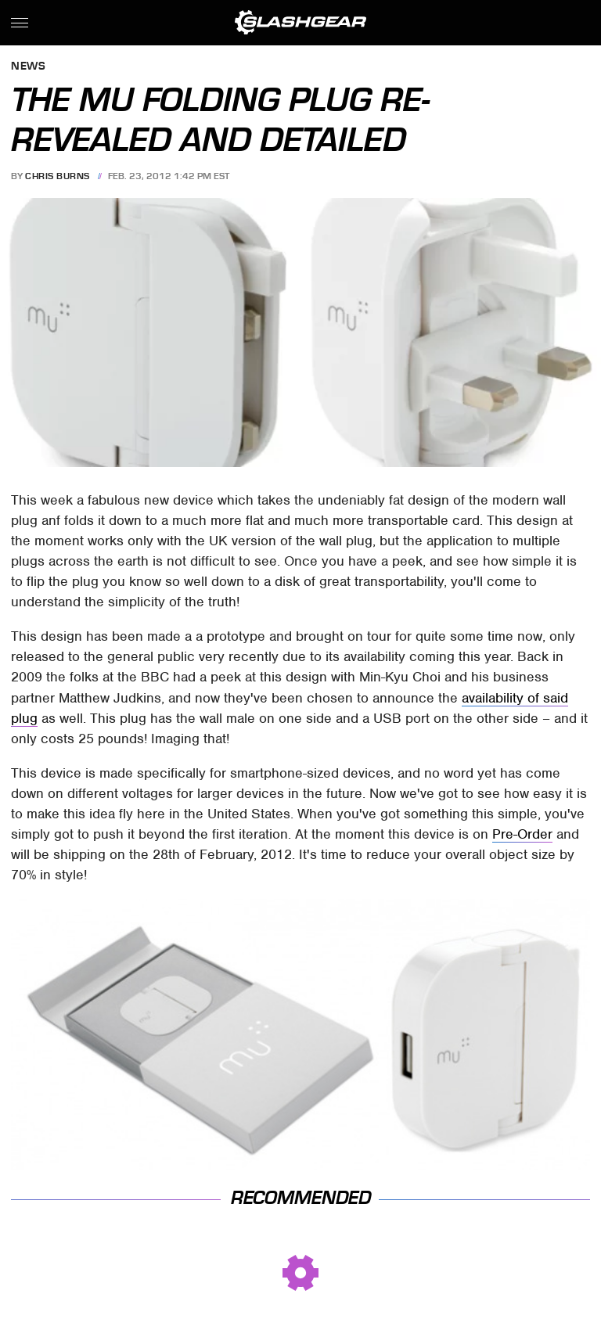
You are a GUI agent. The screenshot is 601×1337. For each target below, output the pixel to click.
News (28, 67)
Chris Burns (57, 176)
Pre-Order (522, 834)
